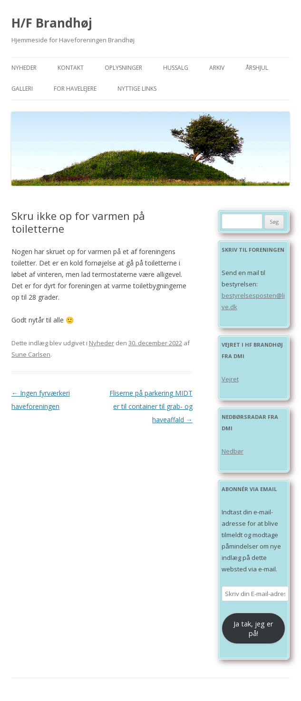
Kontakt (71, 68)
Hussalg (175, 68)
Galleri (22, 89)
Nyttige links (136, 89)
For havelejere (75, 89)
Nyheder (24, 68)
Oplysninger (123, 68)
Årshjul (256, 68)
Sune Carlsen (30, 354)
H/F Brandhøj (51, 22)
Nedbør (232, 451)
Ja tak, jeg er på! (253, 628)
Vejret (230, 379)
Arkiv (216, 68)
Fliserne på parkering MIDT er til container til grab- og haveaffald (151, 406)
